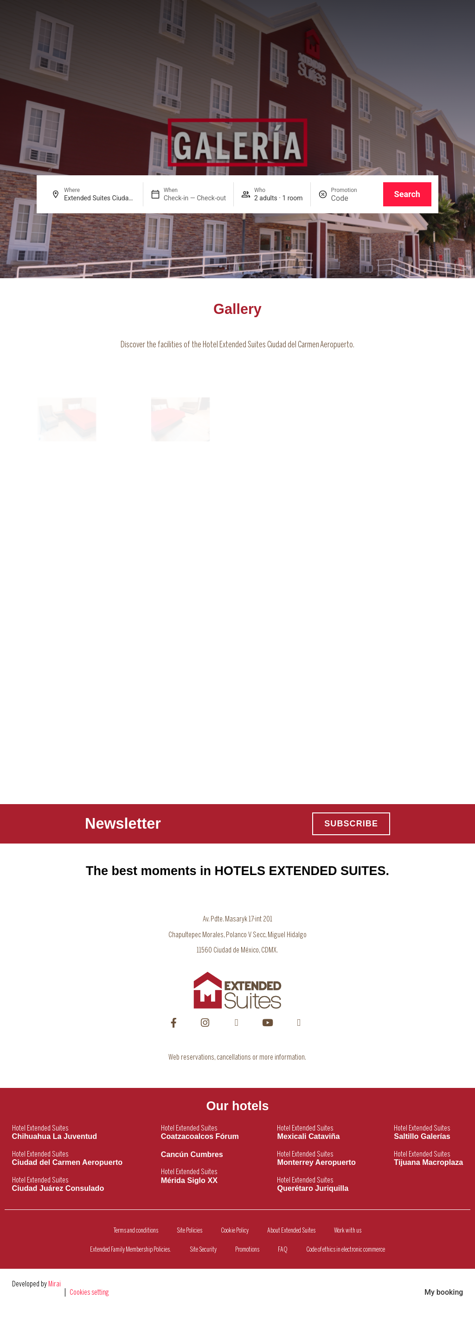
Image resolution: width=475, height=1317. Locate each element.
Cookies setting (89, 1292)
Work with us (347, 1230)
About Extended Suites (291, 1230)
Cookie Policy (235, 1230)
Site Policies (189, 1230)
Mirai (54, 1284)
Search (407, 194)
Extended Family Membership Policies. (130, 1250)
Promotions (247, 1250)
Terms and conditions (136, 1230)
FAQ (283, 1250)
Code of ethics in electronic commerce (345, 1250)
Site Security (203, 1250)
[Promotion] (353, 198)
